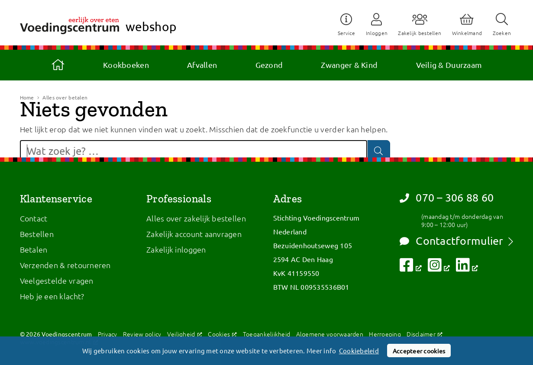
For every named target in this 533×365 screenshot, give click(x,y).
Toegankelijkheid (266, 334)
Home (58, 65)
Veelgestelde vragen (57, 280)
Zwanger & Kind (349, 64)
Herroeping (385, 334)
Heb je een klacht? (52, 296)
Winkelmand (467, 32)
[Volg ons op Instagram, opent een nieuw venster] (439, 267)
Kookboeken (126, 64)
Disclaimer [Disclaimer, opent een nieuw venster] (425, 334)
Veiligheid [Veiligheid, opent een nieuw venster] (184, 334)
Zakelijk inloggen (176, 249)
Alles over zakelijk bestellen (196, 218)
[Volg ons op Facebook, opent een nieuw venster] (411, 267)
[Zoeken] (378, 150)
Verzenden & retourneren (65, 265)
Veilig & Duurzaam (449, 64)
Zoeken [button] (502, 32)
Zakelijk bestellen (419, 32)
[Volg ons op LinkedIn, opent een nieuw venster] (467, 267)
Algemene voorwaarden (329, 334)
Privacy (107, 334)
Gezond (269, 64)
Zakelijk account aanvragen (194, 234)
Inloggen (377, 32)
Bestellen (37, 234)
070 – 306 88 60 (447, 197)
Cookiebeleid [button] (359, 351)
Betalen (34, 249)
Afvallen (202, 64)
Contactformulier (452, 241)
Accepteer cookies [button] (419, 351)
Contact (34, 218)
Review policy (142, 334)
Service (346, 32)
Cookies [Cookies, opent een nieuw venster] (222, 334)
